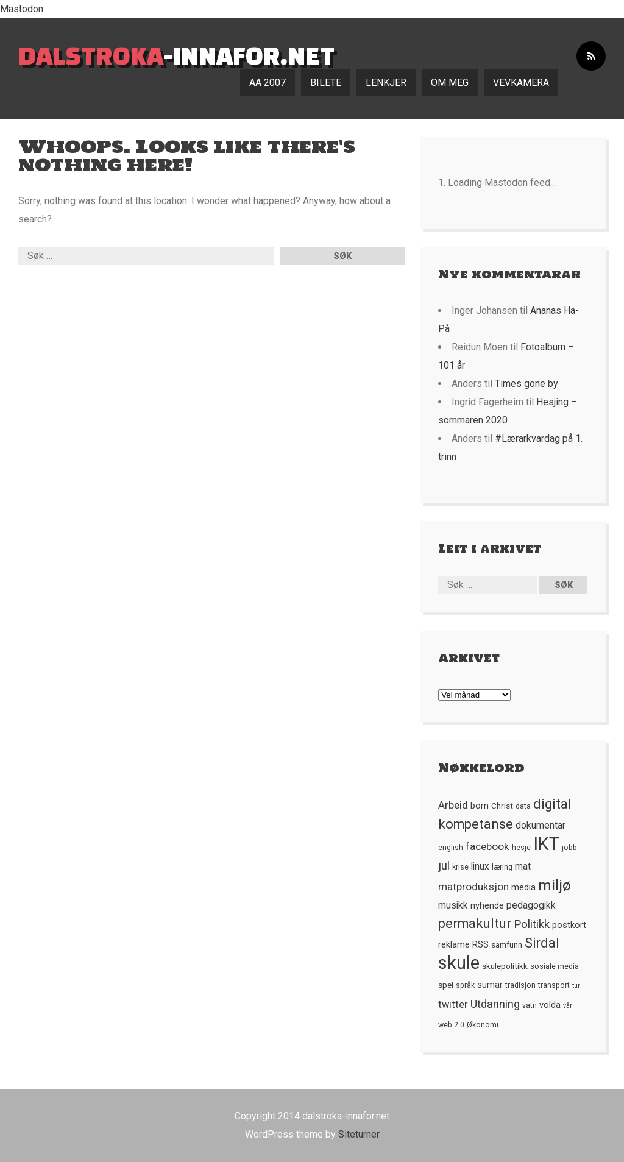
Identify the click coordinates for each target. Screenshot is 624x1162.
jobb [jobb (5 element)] (569, 847)
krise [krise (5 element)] (460, 867)
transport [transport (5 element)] (554, 985)
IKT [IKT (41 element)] (546, 844)
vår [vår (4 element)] (567, 1006)
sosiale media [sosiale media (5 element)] (554, 966)
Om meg (450, 82)
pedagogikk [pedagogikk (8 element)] (531, 905)
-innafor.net (176, 55)
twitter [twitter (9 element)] (453, 1004)
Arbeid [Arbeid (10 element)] (453, 805)
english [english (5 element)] (450, 847)
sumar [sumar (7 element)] (490, 984)
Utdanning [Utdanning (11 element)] (495, 1003)
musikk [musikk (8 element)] (453, 905)
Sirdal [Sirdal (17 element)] (542, 943)
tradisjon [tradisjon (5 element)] (520, 985)
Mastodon (21, 9)
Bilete (325, 82)
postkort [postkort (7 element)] (569, 924)
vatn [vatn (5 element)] (529, 1005)
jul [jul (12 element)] (444, 866)
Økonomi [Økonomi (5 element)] (482, 1025)
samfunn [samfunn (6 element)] (506, 944)
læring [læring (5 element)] (502, 867)
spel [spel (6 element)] (445, 985)
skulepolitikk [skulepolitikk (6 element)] (505, 966)
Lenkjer (386, 82)
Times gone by (526, 383)
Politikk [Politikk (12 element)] (532, 924)
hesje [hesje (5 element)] (521, 847)
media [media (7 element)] (523, 887)
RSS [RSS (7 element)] (480, 944)
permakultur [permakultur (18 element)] (474, 923)
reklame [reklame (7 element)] (454, 944)
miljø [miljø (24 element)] (554, 885)
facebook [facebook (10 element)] (487, 846)
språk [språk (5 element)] (465, 985)
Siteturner (359, 1134)
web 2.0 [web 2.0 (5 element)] (451, 1025)
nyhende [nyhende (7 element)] (487, 905)
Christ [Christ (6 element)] (502, 805)
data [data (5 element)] (523, 806)
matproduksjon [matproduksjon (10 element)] (473, 886)
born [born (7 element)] (479, 805)
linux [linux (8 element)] (480, 866)
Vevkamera (521, 82)
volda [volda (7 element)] (550, 1004)
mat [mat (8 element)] (523, 866)
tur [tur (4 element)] (576, 986)
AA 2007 (267, 82)
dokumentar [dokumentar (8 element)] (541, 825)
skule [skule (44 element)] (459, 962)
